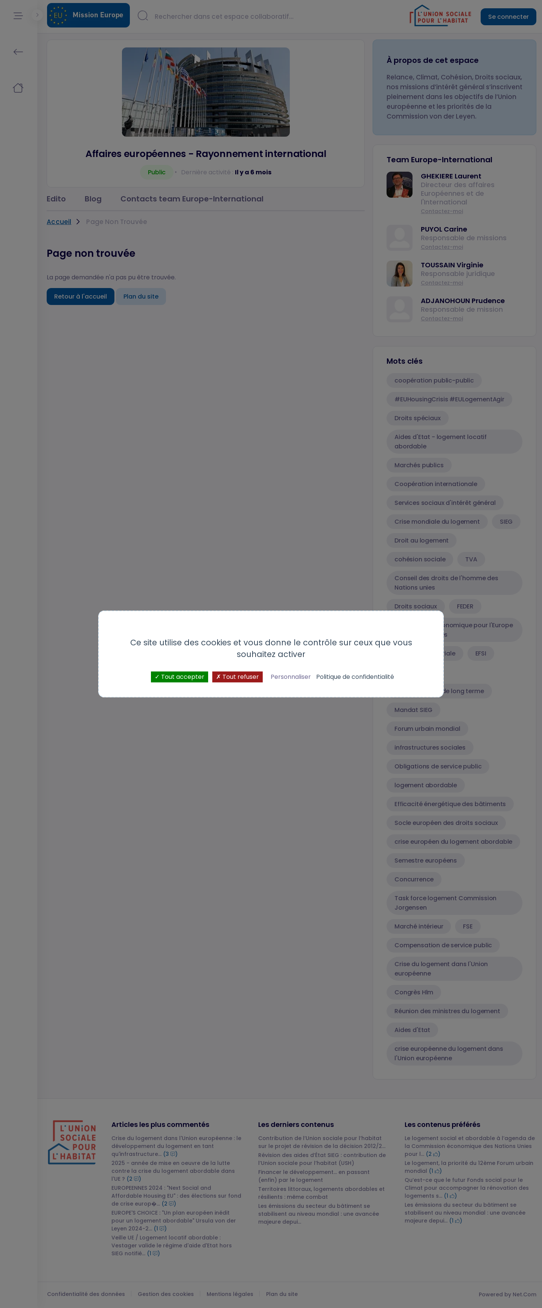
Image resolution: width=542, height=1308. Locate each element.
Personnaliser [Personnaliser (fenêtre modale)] (291, 676)
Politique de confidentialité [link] (355, 676)
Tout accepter (179, 676)
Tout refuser (237, 676)
